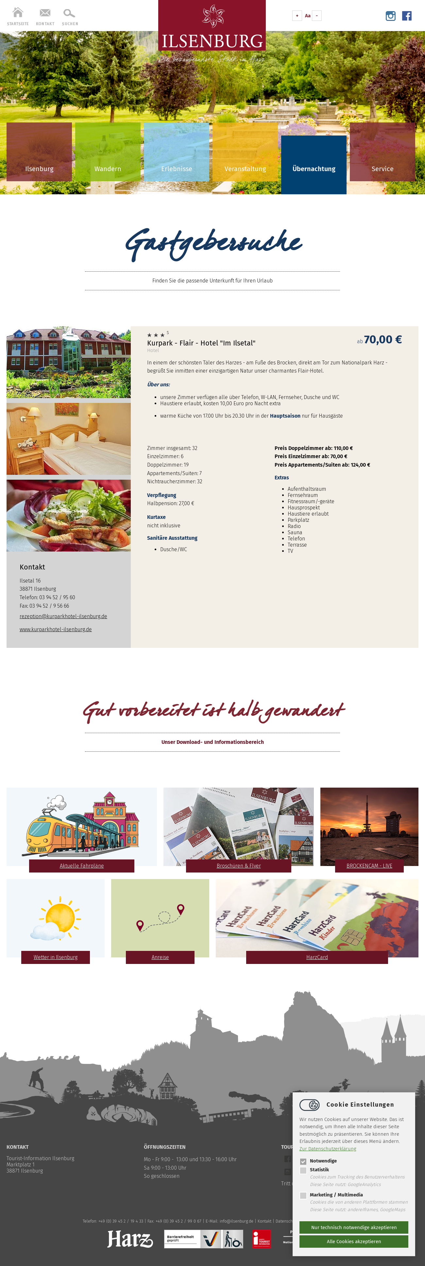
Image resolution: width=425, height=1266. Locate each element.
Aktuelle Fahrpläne (82, 866)
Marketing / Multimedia (331, 1195)
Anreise (160, 957)
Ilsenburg (39, 169)
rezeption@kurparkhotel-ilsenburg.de (63, 616)
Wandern (107, 169)
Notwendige (318, 1161)
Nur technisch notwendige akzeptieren (354, 1227)
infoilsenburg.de (236, 1221)
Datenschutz (287, 1221)
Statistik (314, 1170)
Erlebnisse (176, 169)
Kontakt (264, 1221)
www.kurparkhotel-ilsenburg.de (56, 629)
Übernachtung (314, 169)
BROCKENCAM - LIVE (370, 866)
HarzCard (317, 957)
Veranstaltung (245, 169)
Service (383, 169)
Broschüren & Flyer (238, 866)
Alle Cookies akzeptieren (354, 1241)
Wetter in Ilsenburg (56, 957)
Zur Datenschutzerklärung (327, 1149)
